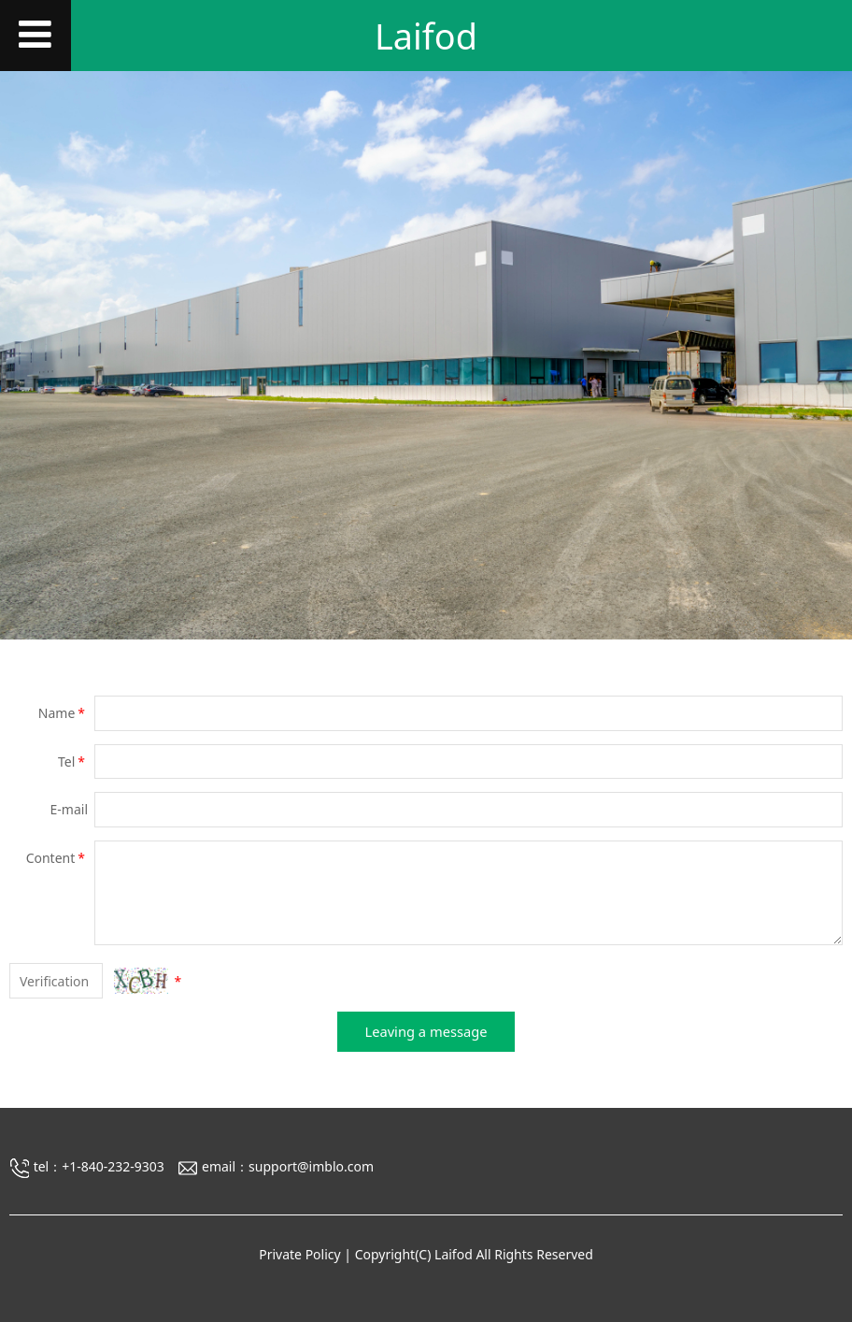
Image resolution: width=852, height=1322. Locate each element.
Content (57, 858)
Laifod (426, 36)
